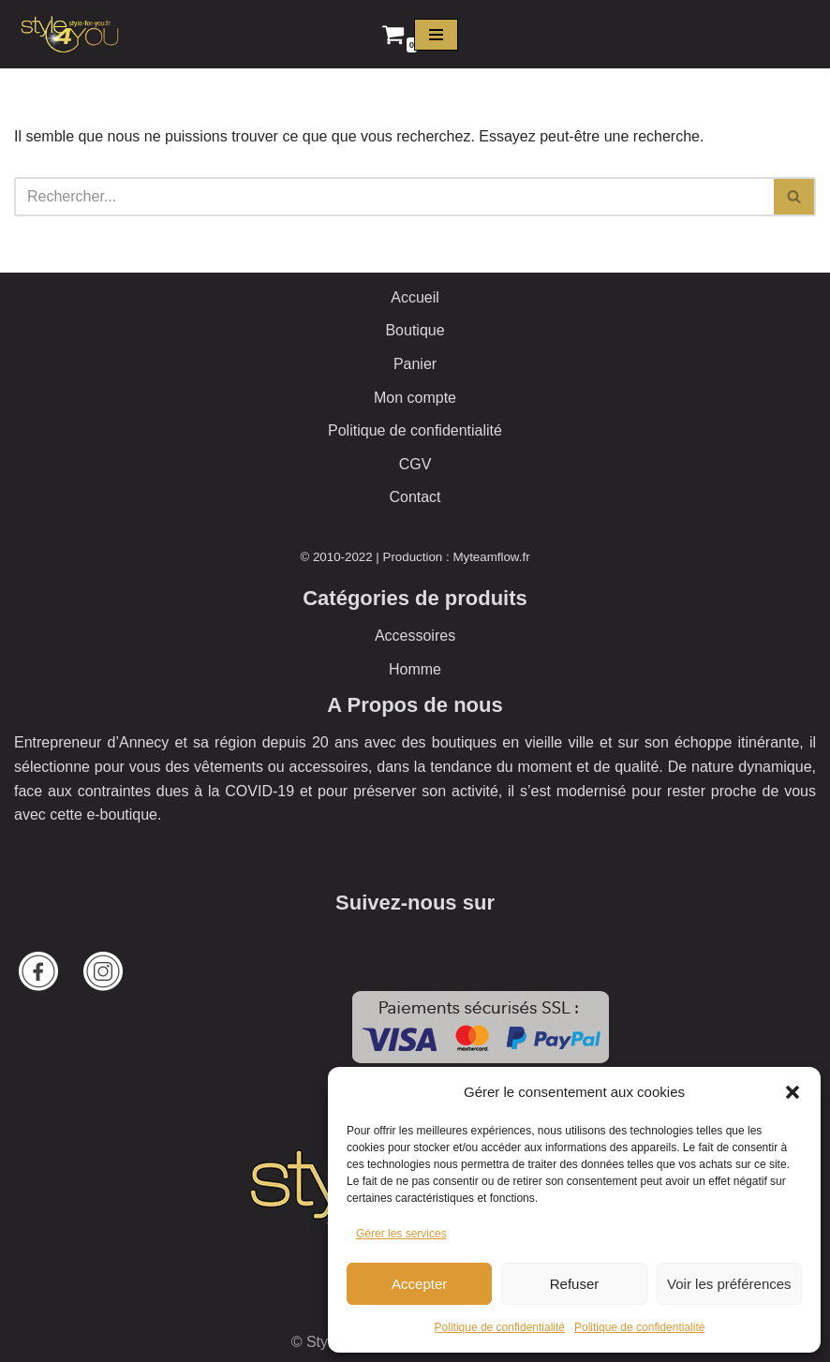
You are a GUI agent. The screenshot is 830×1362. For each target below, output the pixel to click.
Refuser (575, 1284)
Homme (415, 669)
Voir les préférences (729, 1284)
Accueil (415, 297)
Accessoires (415, 636)
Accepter (419, 1284)
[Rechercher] (394, 196)
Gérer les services (401, 1233)
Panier (415, 364)
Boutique (414, 330)
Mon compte (415, 398)
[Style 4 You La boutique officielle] (70, 34)
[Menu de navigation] (436, 35)
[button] (792, 1092)
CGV (415, 464)
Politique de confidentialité (500, 1327)
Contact (414, 497)
